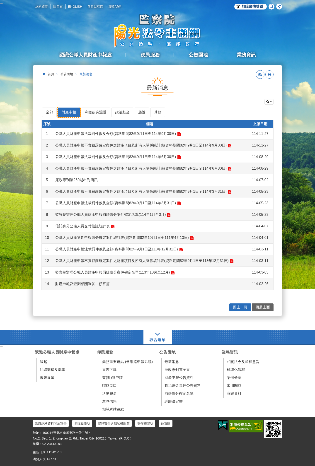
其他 (157, 112)
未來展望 (47, 378)
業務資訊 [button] (246, 54)
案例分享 (234, 378)
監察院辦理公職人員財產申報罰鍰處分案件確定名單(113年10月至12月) (112, 272)
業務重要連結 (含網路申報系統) (127, 362)
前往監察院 (95, 6)
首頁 (51, 74)
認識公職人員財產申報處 (57, 352)
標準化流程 (236, 370)
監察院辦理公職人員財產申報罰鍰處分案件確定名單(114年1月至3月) (110, 214)
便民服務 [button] (150, 54)
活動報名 (109, 393)
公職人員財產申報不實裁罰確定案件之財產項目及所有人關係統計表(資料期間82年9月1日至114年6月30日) (141, 168)
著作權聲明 (145, 423)
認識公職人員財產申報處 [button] (85, 54)
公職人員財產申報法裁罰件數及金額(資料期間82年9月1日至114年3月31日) (115, 203)
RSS (260, 74)
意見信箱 (109, 401)
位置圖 (165, 423)
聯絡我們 (115, 6)
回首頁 (58, 6)
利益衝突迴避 (96, 112)
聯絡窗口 (109, 385)
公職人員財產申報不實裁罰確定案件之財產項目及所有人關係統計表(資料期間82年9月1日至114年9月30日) (141, 145)
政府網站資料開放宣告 (51, 423)
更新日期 (39, 452)
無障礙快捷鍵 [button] (252, 6)
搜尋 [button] (271, 7)
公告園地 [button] (198, 54)
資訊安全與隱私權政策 (114, 423)
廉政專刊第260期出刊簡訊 (76, 180)
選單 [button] (157, 337)
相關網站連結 (113, 409)
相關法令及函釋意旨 (243, 362)
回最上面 (262, 307)
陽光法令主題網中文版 (157, 30)
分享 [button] (279, 7)
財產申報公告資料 (179, 378)
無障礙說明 (82, 423)
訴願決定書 (174, 401)
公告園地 (67, 74)
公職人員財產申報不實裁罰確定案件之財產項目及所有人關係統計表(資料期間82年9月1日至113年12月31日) (142, 261)
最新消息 (86, 74)
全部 (49, 112)
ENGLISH (75, 6)
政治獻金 (122, 112)
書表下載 (109, 370)
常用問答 (234, 385)
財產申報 (69, 112)
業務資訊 (230, 352)
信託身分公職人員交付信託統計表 (82, 226)
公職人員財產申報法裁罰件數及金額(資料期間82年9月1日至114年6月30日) (115, 157)
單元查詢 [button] (269, 102)
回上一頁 (240, 307)
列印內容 (269, 74)
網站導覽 (41, 6)
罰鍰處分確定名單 (179, 393)
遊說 (141, 112)
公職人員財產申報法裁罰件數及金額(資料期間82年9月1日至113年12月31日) (116, 249)
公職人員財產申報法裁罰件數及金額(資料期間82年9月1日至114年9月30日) (115, 134)
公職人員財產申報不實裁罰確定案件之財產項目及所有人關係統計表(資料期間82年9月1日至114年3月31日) (141, 191)
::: (1, 3)
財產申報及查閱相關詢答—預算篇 (82, 284)
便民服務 (105, 352)
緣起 (43, 362)
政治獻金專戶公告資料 (183, 385)
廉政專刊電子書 (177, 370)
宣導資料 (234, 393)
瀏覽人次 (39, 459)
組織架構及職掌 (52, 370)
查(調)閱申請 (112, 378)
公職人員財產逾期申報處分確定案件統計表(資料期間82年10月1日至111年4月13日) (122, 238)
